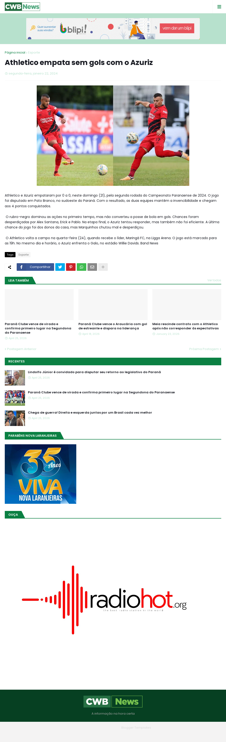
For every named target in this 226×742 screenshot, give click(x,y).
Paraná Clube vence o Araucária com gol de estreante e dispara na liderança (112, 326)
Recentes (16, 361)
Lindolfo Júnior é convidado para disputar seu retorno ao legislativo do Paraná (94, 372)
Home (78, 734)
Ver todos (214, 280)
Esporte (34, 52)
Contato (122, 734)
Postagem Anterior (21, 349)
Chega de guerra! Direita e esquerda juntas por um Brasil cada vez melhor (90, 413)
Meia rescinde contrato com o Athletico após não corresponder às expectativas (185, 326)
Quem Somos (100, 734)
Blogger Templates (136, 727)
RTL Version (143, 734)
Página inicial (15, 52)
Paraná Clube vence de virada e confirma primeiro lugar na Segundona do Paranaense (38, 328)
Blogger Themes (106, 727)
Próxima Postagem (204, 349)
